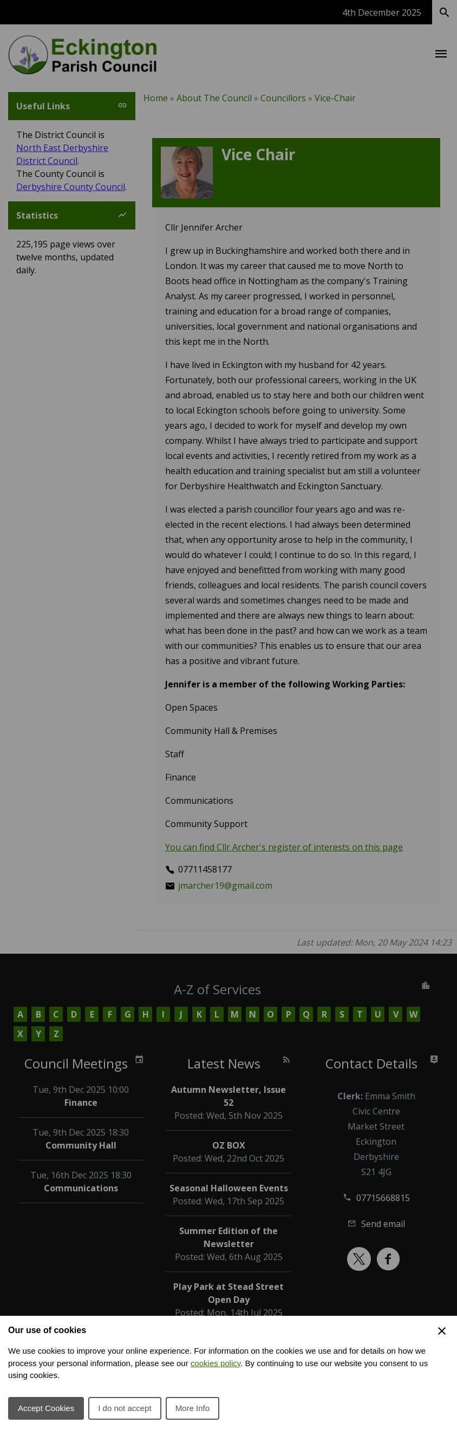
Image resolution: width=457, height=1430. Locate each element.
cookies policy (215, 1363)
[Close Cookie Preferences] (441, 1330)
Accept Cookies (46, 1408)
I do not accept (124, 1408)
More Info (192, 1408)
